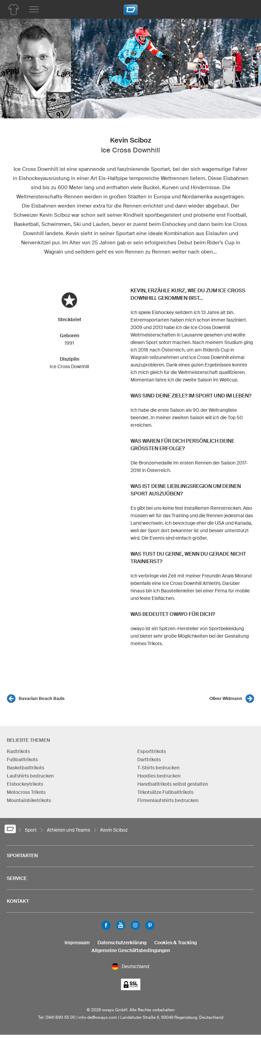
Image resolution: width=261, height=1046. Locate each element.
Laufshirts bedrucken (30, 776)
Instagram (135, 925)
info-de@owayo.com (98, 1017)
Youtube (120, 925)
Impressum (77, 942)
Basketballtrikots (25, 767)
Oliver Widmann (225, 698)
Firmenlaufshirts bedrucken (167, 800)
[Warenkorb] (245, 8)
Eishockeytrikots (25, 784)
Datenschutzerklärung (122, 942)
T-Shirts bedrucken (158, 767)
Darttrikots (149, 759)
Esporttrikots (151, 751)
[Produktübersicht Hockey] (13, 9)
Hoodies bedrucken (158, 776)
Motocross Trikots (26, 792)
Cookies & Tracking (175, 942)
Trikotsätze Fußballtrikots (165, 792)
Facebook (106, 925)
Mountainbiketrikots (29, 800)
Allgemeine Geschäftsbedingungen (130, 950)
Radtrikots (18, 751)
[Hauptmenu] (34, 9)
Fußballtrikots (22, 759)
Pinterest (150, 925)
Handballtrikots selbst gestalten (172, 784)
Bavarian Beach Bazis (42, 698)
